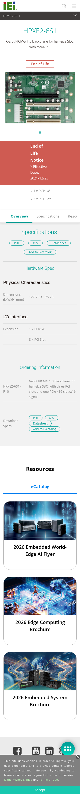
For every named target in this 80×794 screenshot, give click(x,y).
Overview (19, 216)
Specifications (48, 216)
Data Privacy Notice (18, 779)
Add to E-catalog (40, 252)
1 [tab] (40, 132)
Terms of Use (48, 779)
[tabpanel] (40, 97)
